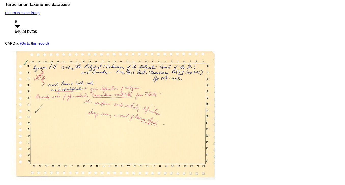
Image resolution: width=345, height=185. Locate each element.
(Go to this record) (34, 43)
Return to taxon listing (22, 13)
